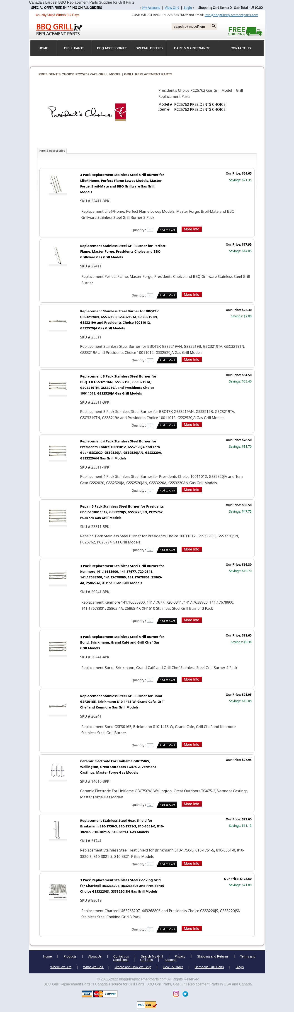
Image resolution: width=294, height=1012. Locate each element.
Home (47, 956)
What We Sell (93, 967)
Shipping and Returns (212, 956)
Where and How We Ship (132, 967)
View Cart (172, 7)
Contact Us (241, 48)
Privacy (180, 956)
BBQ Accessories (112, 48)
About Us (95, 956)
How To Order (173, 967)
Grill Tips (146, 960)
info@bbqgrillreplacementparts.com (231, 15)
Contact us (121, 956)
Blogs (240, 967)
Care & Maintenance (192, 48)
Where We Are (60, 967)
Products (69, 956)
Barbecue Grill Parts (209, 967)
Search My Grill (152, 956)
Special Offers (149, 48)
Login (188, 7)
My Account (151, 7)
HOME (43, 48)
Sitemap (171, 960)
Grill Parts (74, 48)
